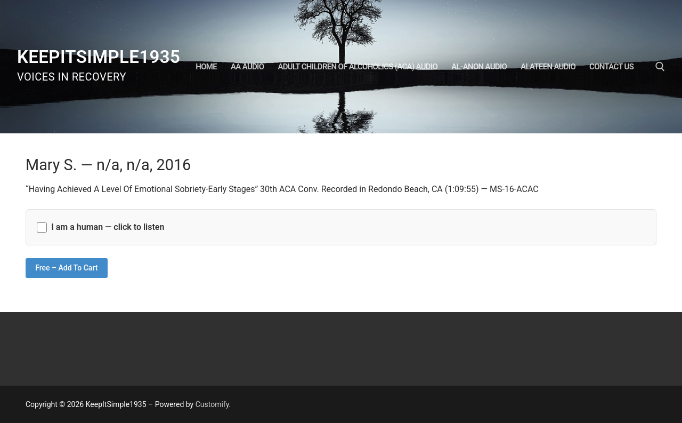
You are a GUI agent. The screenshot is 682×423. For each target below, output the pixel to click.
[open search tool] (660, 66)
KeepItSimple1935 (98, 56)
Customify (212, 404)
